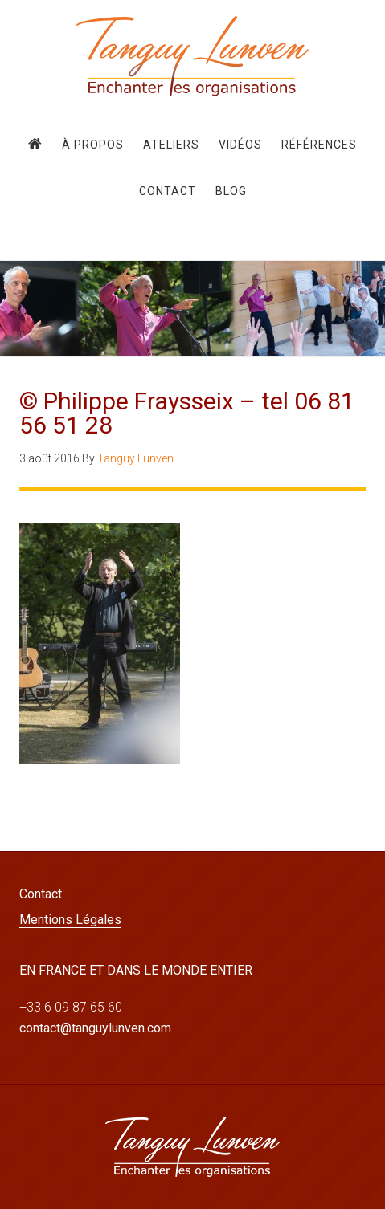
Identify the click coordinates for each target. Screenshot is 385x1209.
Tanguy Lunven (193, 56)
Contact (40, 894)
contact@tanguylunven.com (95, 1028)
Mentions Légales (70, 919)
